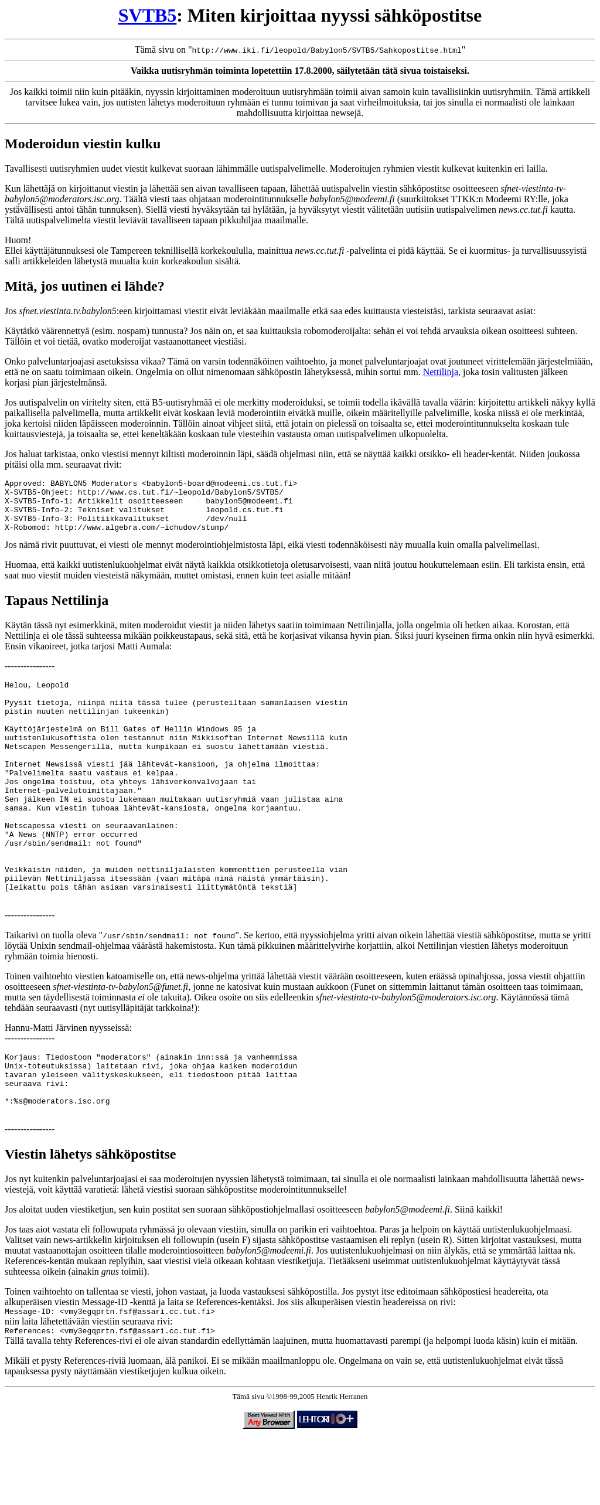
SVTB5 (147, 15)
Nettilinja (440, 372)
